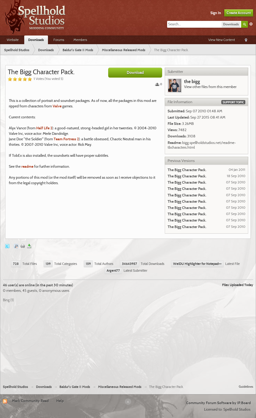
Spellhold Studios (15, 387)
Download (135, 72)
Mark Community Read (30, 400)
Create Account (239, 12)
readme (27, 166)
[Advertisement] (128, 341)
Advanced (251, 24)
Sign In (215, 12)
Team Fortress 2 (66, 139)
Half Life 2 (44, 128)
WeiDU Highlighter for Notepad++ (197, 264)
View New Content (221, 40)
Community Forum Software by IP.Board (218, 402)
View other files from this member (210, 86)
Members (80, 40)
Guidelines (246, 386)
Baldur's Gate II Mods (74, 387)
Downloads (36, 40)
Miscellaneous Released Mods (120, 387)
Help (60, 400)
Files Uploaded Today (237, 285)
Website (13, 40)
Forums (58, 40)
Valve (57, 106)
